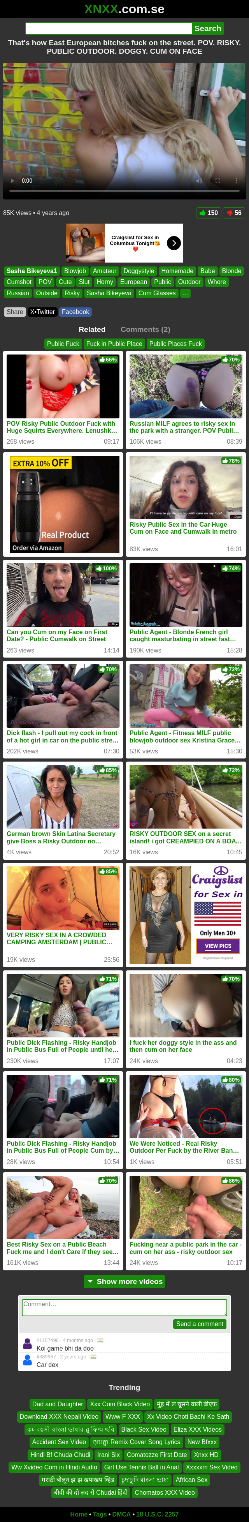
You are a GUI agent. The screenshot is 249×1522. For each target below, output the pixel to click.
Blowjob (75, 271)
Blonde (232, 271)
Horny (104, 282)
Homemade (177, 271)
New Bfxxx (202, 1442)
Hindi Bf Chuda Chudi (60, 1454)
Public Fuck (63, 343)
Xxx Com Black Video (120, 1404)
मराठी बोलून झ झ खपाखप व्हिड (78, 1480)
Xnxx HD (206, 1454)
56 (234, 213)
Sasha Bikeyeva (109, 292)
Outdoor (189, 282)
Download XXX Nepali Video (59, 1417)
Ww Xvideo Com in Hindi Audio (54, 1467)
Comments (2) (145, 329)
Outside (47, 292)
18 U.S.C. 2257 (157, 1514)
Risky (72, 292)
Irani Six (108, 1454)
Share (15, 312)
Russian (18, 292)
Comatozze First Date (157, 1454)
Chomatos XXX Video (165, 1492)
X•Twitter (42, 312)
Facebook (75, 312)
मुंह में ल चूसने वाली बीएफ (187, 1404)
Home (79, 1514)
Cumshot (19, 282)
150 (209, 213)
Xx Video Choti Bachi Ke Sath (188, 1417)
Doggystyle (138, 271)
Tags (100, 1514)
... (185, 292)
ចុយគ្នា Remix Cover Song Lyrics (136, 1442)
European (133, 282)
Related (92, 329)
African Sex (192, 1480)
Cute (65, 282)
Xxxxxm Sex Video (212, 1467)
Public (162, 282)
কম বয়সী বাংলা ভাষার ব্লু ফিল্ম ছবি (70, 1429)
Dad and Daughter (57, 1404)
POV (45, 282)
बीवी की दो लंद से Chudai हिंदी (91, 1492)
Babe (207, 271)
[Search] (108, 28)
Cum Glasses (157, 292)
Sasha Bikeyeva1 (32, 271)
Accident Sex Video (59, 1442)
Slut (84, 282)
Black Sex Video (144, 1429)
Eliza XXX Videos (198, 1429)
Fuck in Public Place (114, 343)
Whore (217, 282)
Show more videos (124, 1281)
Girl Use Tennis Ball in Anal (141, 1467)
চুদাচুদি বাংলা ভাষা (145, 1480)
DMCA (121, 1514)
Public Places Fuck (175, 343)
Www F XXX (122, 1417)
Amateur (104, 271)
